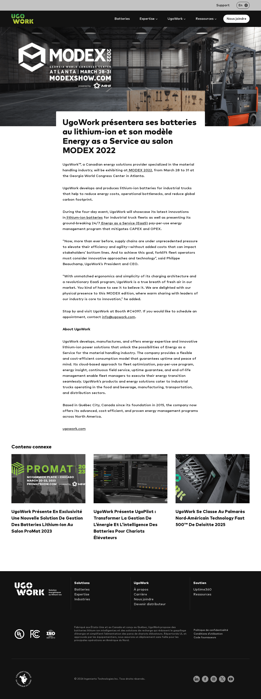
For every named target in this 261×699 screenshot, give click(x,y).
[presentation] (48, 478)
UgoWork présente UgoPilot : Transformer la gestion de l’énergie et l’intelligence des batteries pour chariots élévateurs (125, 525)
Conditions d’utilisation (208, 634)
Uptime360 (202, 589)
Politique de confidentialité (211, 630)
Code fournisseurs (205, 637)
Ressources (202, 594)
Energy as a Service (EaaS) (124, 223)
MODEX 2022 (140, 170)
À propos (141, 589)
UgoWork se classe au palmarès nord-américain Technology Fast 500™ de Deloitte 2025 (210, 518)
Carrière (140, 594)
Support (223, 5)
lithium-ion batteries (84, 217)
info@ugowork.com (118, 317)
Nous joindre (236, 18)
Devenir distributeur (150, 604)
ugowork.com (74, 429)
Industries (82, 599)
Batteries (122, 18)
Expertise (81, 594)
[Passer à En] (243, 5)
